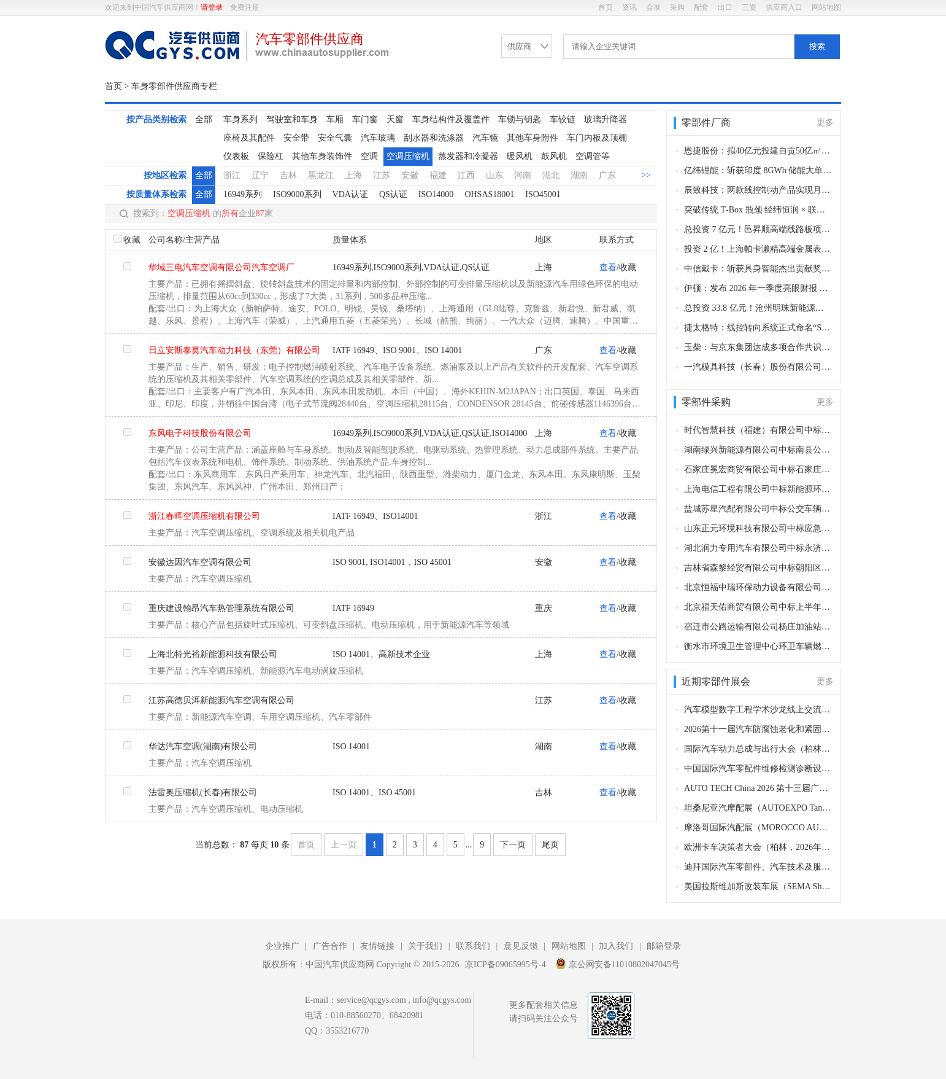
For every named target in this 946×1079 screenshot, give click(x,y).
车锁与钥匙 (519, 119)
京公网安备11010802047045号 (617, 963)
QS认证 (393, 194)
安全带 (296, 137)
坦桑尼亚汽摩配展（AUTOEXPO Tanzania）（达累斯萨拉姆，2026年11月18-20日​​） (758, 807)
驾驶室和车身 (292, 119)
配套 (701, 7)
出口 (725, 7)
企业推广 (282, 946)
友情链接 (377, 946)
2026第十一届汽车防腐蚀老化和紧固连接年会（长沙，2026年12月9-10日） (758, 729)
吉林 (288, 175)
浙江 (231, 175)
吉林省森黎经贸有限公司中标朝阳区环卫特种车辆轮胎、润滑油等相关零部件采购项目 (758, 567)
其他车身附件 (532, 137)
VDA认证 (350, 194)
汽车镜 (485, 137)
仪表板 (236, 156)
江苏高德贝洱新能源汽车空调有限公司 (221, 700)
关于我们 (425, 946)
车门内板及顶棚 (597, 137)
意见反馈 (521, 946)
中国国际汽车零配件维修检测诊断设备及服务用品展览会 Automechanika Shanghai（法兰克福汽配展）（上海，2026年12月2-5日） (758, 768)
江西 (466, 175)
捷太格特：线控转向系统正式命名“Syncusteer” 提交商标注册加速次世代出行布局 (758, 327)
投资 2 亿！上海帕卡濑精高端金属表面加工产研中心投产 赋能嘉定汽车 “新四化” (758, 249)
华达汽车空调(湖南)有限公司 (202, 746)
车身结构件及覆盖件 (451, 119)
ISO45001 (543, 194)
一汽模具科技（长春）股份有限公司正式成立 (758, 367)
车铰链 (562, 119)
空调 (369, 156)
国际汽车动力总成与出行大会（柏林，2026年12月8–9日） (758, 749)
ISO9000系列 (297, 194)
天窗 (395, 119)
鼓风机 (554, 156)
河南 (522, 175)
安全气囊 (335, 137)
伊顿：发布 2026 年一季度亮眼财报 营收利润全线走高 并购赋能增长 (758, 288)
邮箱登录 (664, 946)
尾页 (550, 844)
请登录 (212, 7)
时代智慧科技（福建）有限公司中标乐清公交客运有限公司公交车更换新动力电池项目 (758, 430)
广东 (607, 175)
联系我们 (473, 946)
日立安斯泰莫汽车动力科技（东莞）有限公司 (234, 350)
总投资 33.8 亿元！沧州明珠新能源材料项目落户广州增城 (758, 308)
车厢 (335, 119)
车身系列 (240, 119)
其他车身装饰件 (322, 156)
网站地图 (826, 7)
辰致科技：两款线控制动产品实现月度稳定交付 (758, 190)
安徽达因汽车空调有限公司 (200, 562)
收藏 (131, 239)
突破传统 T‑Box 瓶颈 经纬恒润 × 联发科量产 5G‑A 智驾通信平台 (758, 209)
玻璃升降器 (605, 119)
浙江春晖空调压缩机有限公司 (204, 516)
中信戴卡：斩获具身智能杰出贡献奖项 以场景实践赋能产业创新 (758, 268)
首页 (605, 7)
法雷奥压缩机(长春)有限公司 (202, 792)
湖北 (551, 175)
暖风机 (520, 156)
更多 (825, 122)
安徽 (409, 175)
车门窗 (365, 119)
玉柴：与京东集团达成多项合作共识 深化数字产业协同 (758, 347)
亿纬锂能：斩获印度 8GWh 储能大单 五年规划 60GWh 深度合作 (758, 170)
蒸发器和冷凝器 (468, 156)
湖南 (579, 175)
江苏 (381, 175)
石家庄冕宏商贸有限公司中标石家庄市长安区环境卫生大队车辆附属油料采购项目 (758, 469)
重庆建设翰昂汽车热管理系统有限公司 (221, 608)
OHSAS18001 (489, 194)
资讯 (629, 7)
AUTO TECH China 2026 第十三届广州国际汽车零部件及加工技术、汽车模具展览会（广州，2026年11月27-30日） (758, 788)
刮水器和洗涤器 (434, 137)
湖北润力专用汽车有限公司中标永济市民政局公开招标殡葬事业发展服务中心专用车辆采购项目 (758, 548)
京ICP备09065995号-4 (505, 964)
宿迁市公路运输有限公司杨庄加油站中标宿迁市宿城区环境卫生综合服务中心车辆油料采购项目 (758, 626)
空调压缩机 (407, 156)
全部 (203, 119)
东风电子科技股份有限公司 (200, 433)
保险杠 (270, 156)
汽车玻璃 (378, 137)
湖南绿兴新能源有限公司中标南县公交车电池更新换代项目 (758, 449)
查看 (608, 267)
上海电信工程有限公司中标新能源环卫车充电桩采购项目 (758, 489)
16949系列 (242, 194)
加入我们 (616, 946)
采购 (677, 7)
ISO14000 (436, 194)
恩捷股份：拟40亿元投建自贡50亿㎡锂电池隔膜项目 (758, 150)
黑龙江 (321, 175)
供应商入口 (784, 7)
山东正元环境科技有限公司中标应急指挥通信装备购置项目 (758, 528)
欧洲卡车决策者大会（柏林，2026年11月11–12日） (758, 847)
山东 (494, 175)
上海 (353, 175)
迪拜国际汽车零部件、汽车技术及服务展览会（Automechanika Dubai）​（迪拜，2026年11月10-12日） (758, 866)
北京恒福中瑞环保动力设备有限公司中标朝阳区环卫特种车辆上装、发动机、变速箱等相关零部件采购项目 (758, 587)
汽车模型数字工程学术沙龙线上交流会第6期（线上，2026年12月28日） (758, 709)
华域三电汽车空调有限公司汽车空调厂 (221, 267)
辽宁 (260, 175)
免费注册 (245, 7)
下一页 (513, 844)
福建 (438, 175)
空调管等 (592, 156)
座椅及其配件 (249, 137)
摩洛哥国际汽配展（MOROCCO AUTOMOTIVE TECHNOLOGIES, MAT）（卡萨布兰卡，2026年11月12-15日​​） (758, 827)
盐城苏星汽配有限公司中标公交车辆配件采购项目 (758, 508)
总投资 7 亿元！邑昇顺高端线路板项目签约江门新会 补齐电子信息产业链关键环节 (758, 229)
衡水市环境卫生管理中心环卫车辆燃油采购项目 (758, 646)
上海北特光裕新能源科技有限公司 (212, 654)
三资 (749, 7)
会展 (653, 7)
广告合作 (330, 946)
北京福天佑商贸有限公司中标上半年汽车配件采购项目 (758, 607)
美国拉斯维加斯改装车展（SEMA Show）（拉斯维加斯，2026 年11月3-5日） (758, 886)
